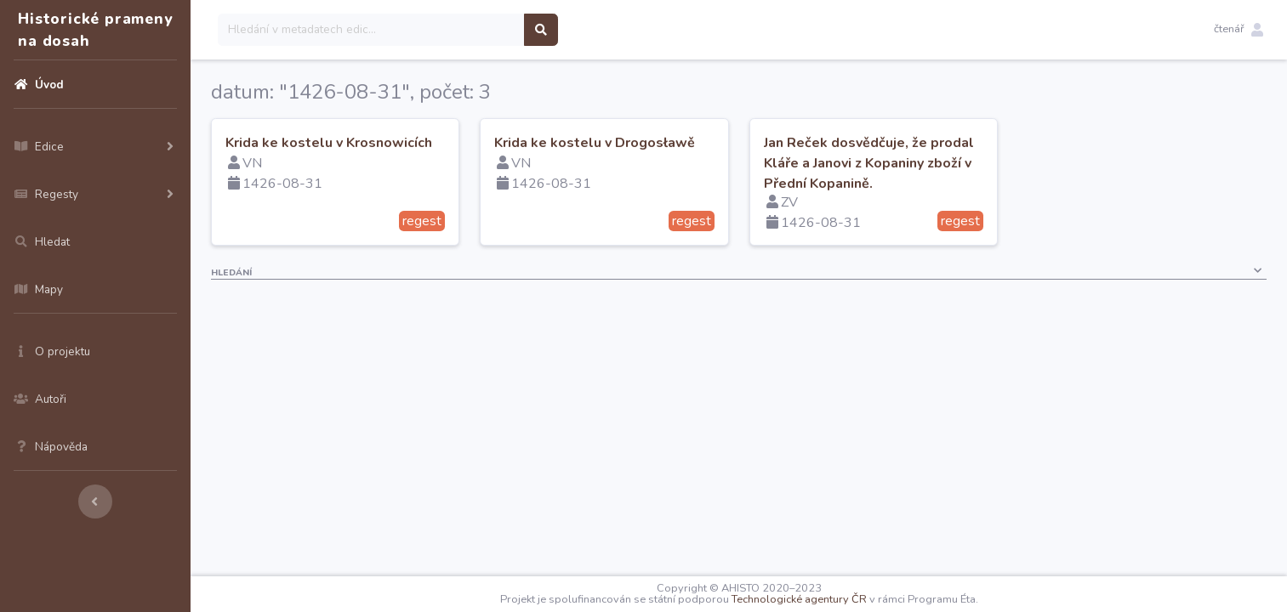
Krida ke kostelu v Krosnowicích (328, 142)
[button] (1238, 30)
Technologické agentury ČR (799, 599)
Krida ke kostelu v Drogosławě (594, 142)
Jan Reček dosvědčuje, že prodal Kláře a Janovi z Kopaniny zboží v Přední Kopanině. (869, 163)
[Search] (371, 30)
